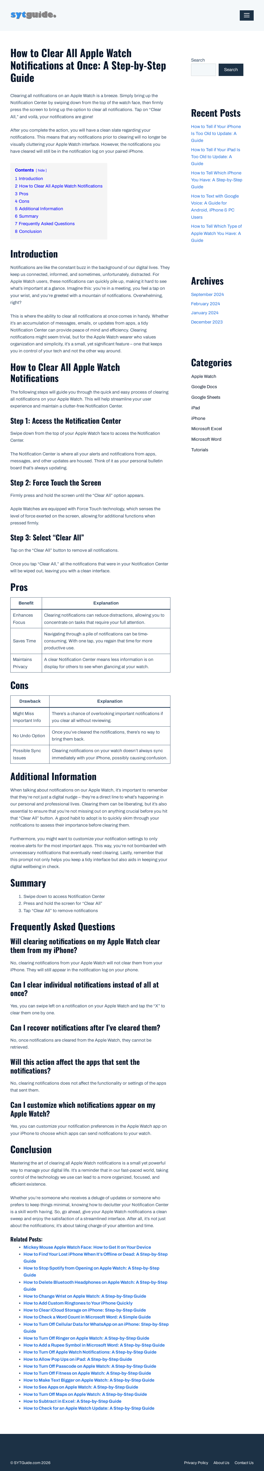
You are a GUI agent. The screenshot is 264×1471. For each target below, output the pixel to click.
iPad (195, 407)
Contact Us (244, 1463)
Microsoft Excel (206, 428)
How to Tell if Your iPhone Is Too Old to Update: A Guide (216, 133)
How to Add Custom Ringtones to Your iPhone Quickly (78, 1303)
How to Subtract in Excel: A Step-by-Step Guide (72, 1401)
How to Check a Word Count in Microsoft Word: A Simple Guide (87, 1317)
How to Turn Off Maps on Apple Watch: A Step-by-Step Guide (85, 1394)
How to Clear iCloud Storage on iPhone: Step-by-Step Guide (84, 1310)
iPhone (198, 418)
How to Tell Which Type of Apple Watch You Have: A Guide (216, 233)
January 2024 (204, 312)
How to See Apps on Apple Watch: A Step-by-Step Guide (80, 1387)
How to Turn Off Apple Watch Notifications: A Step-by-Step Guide (89, 1352)
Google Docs (204, 386)
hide (41, 170)
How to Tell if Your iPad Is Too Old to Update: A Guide (215, 156)
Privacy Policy (196, 1463)
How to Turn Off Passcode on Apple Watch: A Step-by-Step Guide (89, 1366)
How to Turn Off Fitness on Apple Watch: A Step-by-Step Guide (87, 1373)
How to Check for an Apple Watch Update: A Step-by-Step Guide (88, 1408)
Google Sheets (205, 397)
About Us (221, 1463)
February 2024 (205, 303)
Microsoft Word (206, 439)
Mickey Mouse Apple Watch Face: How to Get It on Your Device (87, 1247)
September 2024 (207, 294)
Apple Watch (203, 376)
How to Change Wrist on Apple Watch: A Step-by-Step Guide (84, 1296)
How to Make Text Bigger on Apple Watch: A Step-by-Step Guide (88, 1380)
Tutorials (199, 449)
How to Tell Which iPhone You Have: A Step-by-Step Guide (216, 180)
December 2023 (207, 322)
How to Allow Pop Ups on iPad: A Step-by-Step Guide (77, 1359)
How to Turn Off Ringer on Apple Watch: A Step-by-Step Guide (86, 1338)
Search (198, 60)
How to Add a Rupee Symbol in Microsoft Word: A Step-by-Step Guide (94, 1345)
